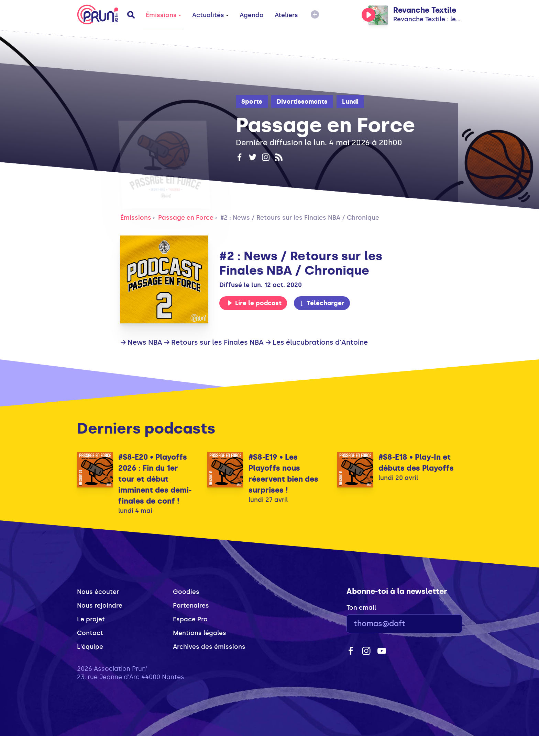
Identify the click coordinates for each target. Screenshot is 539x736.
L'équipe (90, 647)
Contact (90, 633)
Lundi (350, 101)
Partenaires (191, 605)
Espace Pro (190, 619)
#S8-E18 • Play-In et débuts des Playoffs (416, 462)
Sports (251, 101)
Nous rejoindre (99, 605)
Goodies (186, 592)
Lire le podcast (254, 303)
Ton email (361, 607)
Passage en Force (185, 217)
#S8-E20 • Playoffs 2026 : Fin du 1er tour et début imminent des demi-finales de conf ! (154, 479)
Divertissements (302, 101)
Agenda (252, 15)
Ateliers (286, 15)
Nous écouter (98, 592)
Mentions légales (199, 633)
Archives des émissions (209, 647)
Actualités (210, 15)
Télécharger (321, 303)
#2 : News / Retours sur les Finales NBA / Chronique (299, 217)
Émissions (163, 15)
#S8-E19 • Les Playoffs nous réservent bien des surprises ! (283, 473)
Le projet (91, 619)
